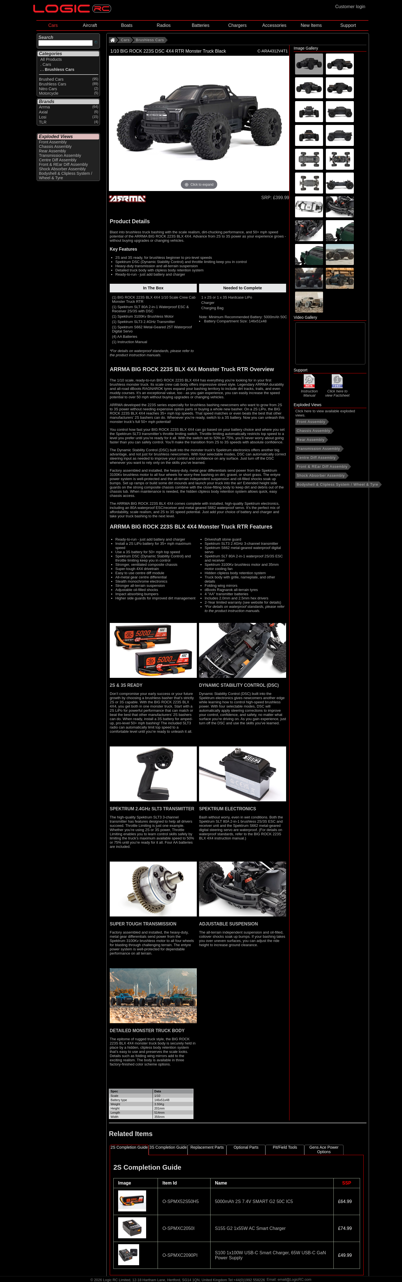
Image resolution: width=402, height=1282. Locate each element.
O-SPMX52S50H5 (180, 1201)
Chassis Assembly (313, 431)
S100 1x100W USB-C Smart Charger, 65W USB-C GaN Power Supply (270, 1255)
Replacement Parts (207, 1147)
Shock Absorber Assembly (321, 475)
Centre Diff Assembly (316, 457)
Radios (164, 25)
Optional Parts (245, 1147)
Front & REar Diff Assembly (322, 466)
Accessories (274, 25)
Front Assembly (311, 422)
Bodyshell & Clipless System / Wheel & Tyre (337, 484)
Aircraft (90, 25)
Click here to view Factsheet (337, 391)
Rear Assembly (310, 440)
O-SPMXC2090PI (179, 1255)
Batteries (200, 25)
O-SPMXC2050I (178, 1228)
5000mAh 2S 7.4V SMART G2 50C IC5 (254, 1201)
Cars (53, 25)
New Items (311, 25)
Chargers (237, 25)
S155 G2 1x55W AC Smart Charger (250, 1228)
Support (348, 25)
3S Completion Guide (168, 1147)
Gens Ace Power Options (323, 1149)
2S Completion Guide (129, 1147)
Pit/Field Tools (285, 1147)
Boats (126, 25)
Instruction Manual (309, 390)
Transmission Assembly (318, 448)
